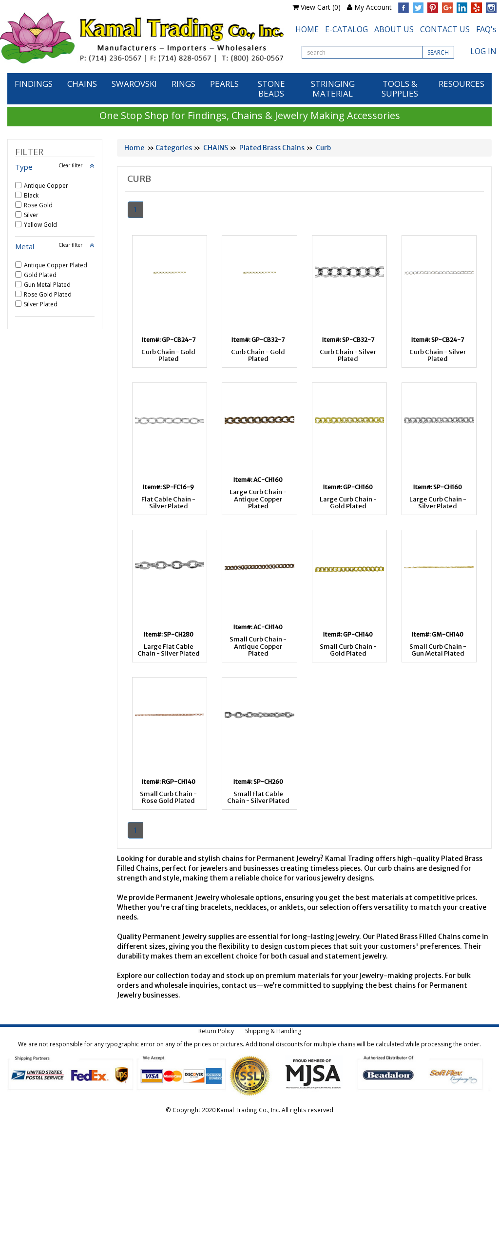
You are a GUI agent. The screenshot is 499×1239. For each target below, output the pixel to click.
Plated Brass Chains (272, 147)
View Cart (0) (321, 7)
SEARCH (438, 52)
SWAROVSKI (134, 83)
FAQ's (486, 29)
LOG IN (483, 51)
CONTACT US (445, 29)
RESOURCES (461, 83)
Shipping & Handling (273, 1031)
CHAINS (82, 83)
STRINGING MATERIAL (333, 88)
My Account (373, 7)
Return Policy (216, 1031)
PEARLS (224, 83)
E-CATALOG (346, 29)
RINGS (183, 83)
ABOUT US (394, 29)
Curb (323, 147)
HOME (307, 29)
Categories (173, 147)
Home (134, 147)
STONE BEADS (271, 88)
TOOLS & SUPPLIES (400, 88)
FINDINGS (34, 83)
